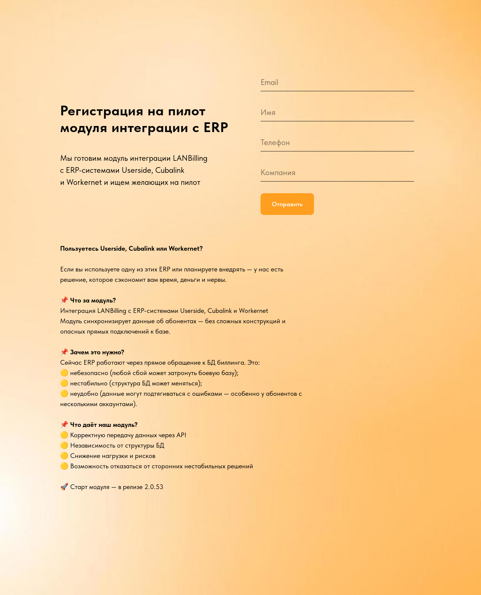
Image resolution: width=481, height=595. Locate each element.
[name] (337, 112)
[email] (337, 82)
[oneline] (337, 172)
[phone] (337, 142)
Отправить (287, 204)
